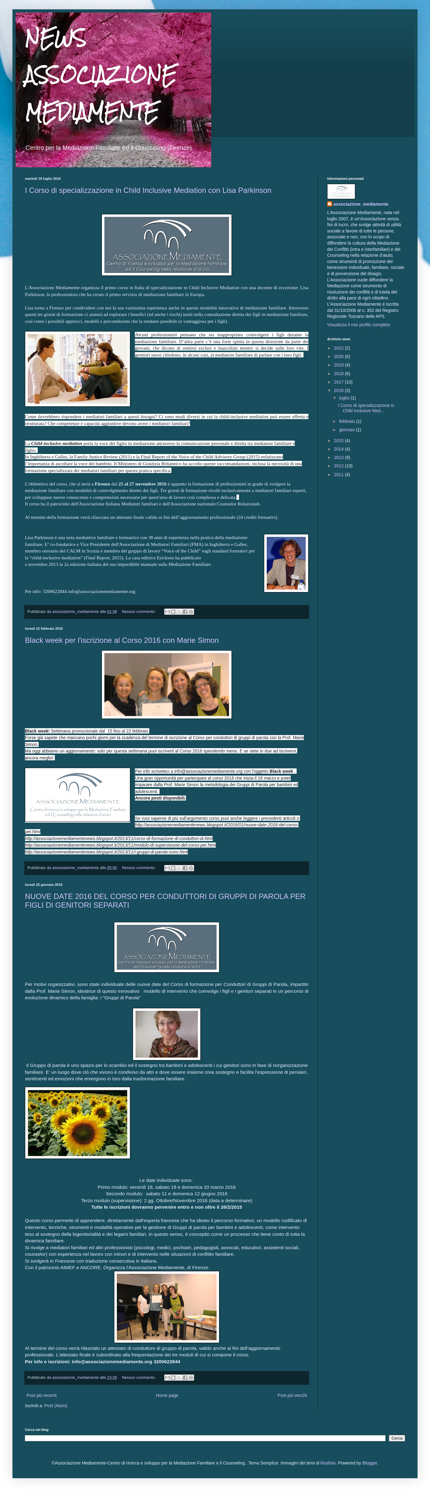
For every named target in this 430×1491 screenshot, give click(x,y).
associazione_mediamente (361, 204)
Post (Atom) (55, 1405)
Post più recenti (41, 1395)
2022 (339, 348)
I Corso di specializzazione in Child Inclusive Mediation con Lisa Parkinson (148, 190)
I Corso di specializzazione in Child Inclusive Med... (366, 408)
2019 (339, 364)
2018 (339, 373)
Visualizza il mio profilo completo (358, 324)
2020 (339, 356)
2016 (339, 390)
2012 (339, 465)
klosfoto (328, 1462)
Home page (167, 1395)
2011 (339, 474)
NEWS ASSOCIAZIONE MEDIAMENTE (100, 75)
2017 (339, 382)
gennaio (347, 429)
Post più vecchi (292, 1395)
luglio (345, 397)
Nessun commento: (139, 611)
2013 (339, 457)
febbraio (347, 421)
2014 (339, 449)
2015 (339, 440)
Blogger (369, 1462)
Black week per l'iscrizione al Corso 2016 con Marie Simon (122, 640)
